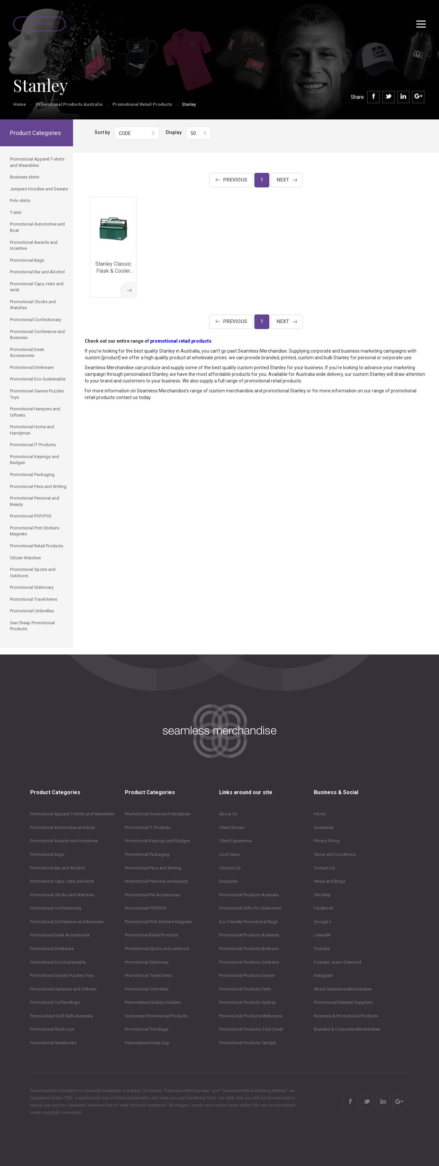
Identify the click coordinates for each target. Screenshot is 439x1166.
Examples (228, 881)
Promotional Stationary (146, 962)
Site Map (322, 894)
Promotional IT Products (148, 827)
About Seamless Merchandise (343, 989)
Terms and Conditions (335, 854)
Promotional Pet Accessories (152, 894)
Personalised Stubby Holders (153, 1002)
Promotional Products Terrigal (247, 1042)
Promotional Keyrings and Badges (157, 840)
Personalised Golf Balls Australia (61, 1015)
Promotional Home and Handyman (158, 813)
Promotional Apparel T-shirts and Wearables (72, 813)
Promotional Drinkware (52, 948)
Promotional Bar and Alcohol (57, 867)
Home (19, 104)
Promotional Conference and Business (67, 921)
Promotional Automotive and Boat (62, 827)
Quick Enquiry (39, 24)
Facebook (323, 908)
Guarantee (323, 827)
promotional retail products (181, 341)
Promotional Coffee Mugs (55, 1002)
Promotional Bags (47, 854)
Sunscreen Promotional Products (156, 1015)
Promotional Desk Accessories (60, 934)
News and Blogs (329, 881)
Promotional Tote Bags (146, 1029)
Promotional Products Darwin (247, 975)
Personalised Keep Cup (147, 1042)
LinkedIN (322, 934)
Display (174, 132)
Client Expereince (235, 840)
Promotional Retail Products (142, 104)
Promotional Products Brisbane (249, 948)
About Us (228, 813)
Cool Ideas (229, 854)
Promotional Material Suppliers (343, 1002)
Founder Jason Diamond (337, 962)
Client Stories (231, 827)
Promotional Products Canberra (249, 962)
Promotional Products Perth (245, 989)
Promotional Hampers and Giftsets (63, 989)
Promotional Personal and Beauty (156, 881)
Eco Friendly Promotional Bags (248, 921)
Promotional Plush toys (52, 1029)
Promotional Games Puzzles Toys (62, 975)
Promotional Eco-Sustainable (58, 962)
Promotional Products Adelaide (249, 934)
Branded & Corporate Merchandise (347, 1029)
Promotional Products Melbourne (250, 1015)
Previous (235, 180)
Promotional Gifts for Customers (250, 908)
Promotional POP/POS (145, 908)
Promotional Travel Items (148, 975)
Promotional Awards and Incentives (64, 840)
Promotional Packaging (147, 854)
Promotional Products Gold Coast (251, 1029)
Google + (322, 921)
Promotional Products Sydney (247, 1002)
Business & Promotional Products (346, 1015)
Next (283, 180)
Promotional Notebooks (53, 1042)
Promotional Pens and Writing (153, 867)
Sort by (102, 132)
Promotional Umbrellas (147, 989)
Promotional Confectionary (55, 908)
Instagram (323, 975)
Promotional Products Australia (69, 104)
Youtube (322, 948)
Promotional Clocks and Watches (62, 894)
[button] (136, 132)
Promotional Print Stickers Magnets (158, 921)
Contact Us (229, 867)
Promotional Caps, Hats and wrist (62, 881)
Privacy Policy (326, 840)
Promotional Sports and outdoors (157, 948)
